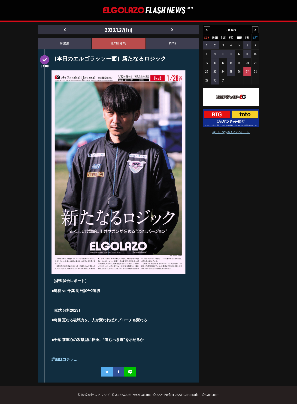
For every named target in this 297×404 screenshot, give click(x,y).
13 (247, 54)
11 (231, 54)
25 (231, 71)
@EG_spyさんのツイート (231, 132)
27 (247, 71)
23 (214, 71)
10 (223, 54)
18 (231, 63)
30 (214, 80)
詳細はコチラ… (64, 359)
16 (215, 63)
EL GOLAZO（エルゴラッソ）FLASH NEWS (148, 10)
